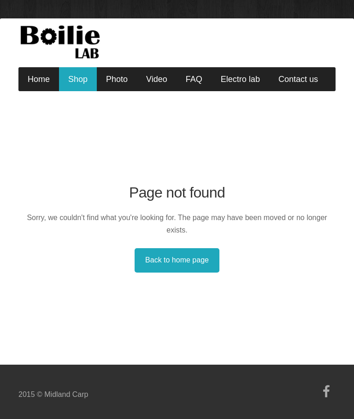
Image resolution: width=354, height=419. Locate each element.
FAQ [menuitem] (194, 79)
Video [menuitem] (156, 79)
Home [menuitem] (39, 79)
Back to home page (177, 260)
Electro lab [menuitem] (240, 79)
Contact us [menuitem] (298, 79)
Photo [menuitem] (117, 79)
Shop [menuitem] (78, 79)
